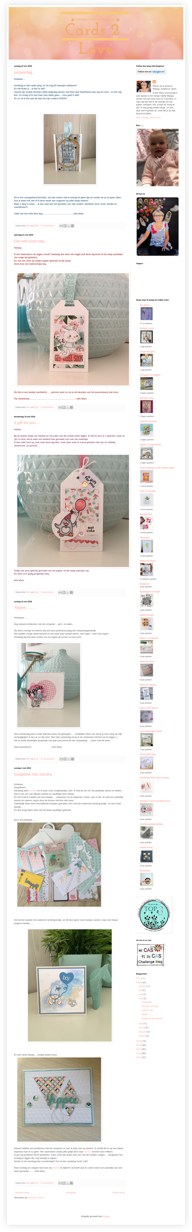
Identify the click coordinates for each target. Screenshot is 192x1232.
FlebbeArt (145, 584)
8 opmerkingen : (48, 407)
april (141, 1023)
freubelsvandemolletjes (151, 824)
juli (140, 990)
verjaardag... (24, 72)
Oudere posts (118, 1192)
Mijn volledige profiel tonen (148, 117)
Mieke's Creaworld (149, 638)
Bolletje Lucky (147, 328)
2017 (138, 978)
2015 (138, 1041)
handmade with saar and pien (154, 777)
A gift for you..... (27, 422)
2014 (138, 1045)
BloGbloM (145, 871)
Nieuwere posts (22, 1192)
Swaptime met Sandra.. (34, 774)
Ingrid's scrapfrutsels (150, 444)
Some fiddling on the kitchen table (157, 468)
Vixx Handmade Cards (151, 731)
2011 (138, 1057)
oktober (142, 986)
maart (142, 1027)
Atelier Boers (146, 847)
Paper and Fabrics (149, 708)
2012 (138, 1053)
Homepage (71, 1192)
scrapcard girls (147, 351)
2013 (138, 1049)
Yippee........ (24, 607)
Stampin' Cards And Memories (155, 801)
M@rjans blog (147, 398)
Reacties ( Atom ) (36, 1197)
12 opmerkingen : (48, 759)
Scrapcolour (146, 514)
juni (140, 994)
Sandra (33, 790)
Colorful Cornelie (148, 421)
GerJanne (144, 305)
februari (142, 1032)
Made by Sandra (148, 685)
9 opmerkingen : (48, 1183)
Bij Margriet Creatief (150, 591)
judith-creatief (147, 615)
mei (141, 998)
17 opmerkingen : (48, 226)
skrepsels (144, 537)
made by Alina (147, 661)
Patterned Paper (148, 561)
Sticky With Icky (148, 754)
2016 (138, 982)
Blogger (106, 1216)
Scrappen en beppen (150, 375)
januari (142, 1036)
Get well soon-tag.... (31, 241)
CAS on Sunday (148, 491)
